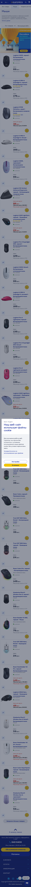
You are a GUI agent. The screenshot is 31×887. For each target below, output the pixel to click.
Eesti (5, 422)
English (10, 422)
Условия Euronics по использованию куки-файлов (13, 452)
